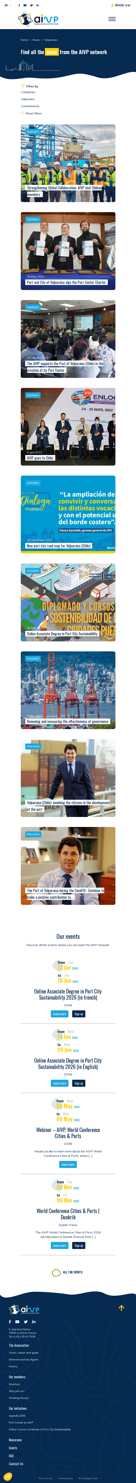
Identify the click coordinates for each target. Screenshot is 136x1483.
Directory (14, 1384)
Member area (122, 5)
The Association (19, 1345)
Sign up (79, 1014)
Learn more (59, 1014)
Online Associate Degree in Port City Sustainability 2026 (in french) (68, 995)
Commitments (30, 106)
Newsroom (15, 1439)
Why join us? (16, 1391)
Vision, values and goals (24, 1352)
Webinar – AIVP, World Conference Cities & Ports (68, 1133)
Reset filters (31, 113)
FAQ (11, 1455)
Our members (17, 1376)
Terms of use (45, 1478)
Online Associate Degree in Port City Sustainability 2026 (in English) (68, 1064)
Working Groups (19, 1398)
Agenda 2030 (17, 1415)
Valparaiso (28, 99)
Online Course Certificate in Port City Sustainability (40, 1429)
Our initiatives (18, 1408)
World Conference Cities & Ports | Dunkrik (68, 1214)
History (13, 1366)
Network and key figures (24, 1359)
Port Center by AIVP (21, 1422)
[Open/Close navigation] (112, 19)
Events (13, 1447)
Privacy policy (65, 1478)
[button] (7, 5)
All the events (73, 1273)
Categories (28, 92)
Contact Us (16, 1463)
